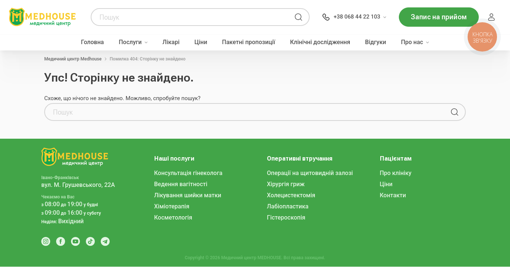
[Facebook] (60, 241)
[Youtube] (75, 241)
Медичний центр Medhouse (72, 59)
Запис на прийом (439, 17)
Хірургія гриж (285, 184)
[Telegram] (105, 241)
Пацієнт (491, 17)
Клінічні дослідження (320, 42)
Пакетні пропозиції (248, 42)
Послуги (130, 42)
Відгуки (375, 42)
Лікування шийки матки (188, 195)
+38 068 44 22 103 (356, 16)
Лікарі (171, 42)
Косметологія (173, 217)
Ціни (200, 42)
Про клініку (395, 173)
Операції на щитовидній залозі (310, 173)
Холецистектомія (291, 195)
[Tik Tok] (90, 241)
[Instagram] (45, 241)
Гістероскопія (286, 217)
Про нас (412, 42)
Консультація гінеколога (188, 173)
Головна (92, 42)
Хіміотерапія (172, 206)
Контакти (393, 195)
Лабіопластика (288, 206)
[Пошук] (298, 17)
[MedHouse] (42, 16)
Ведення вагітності (180, 184)
